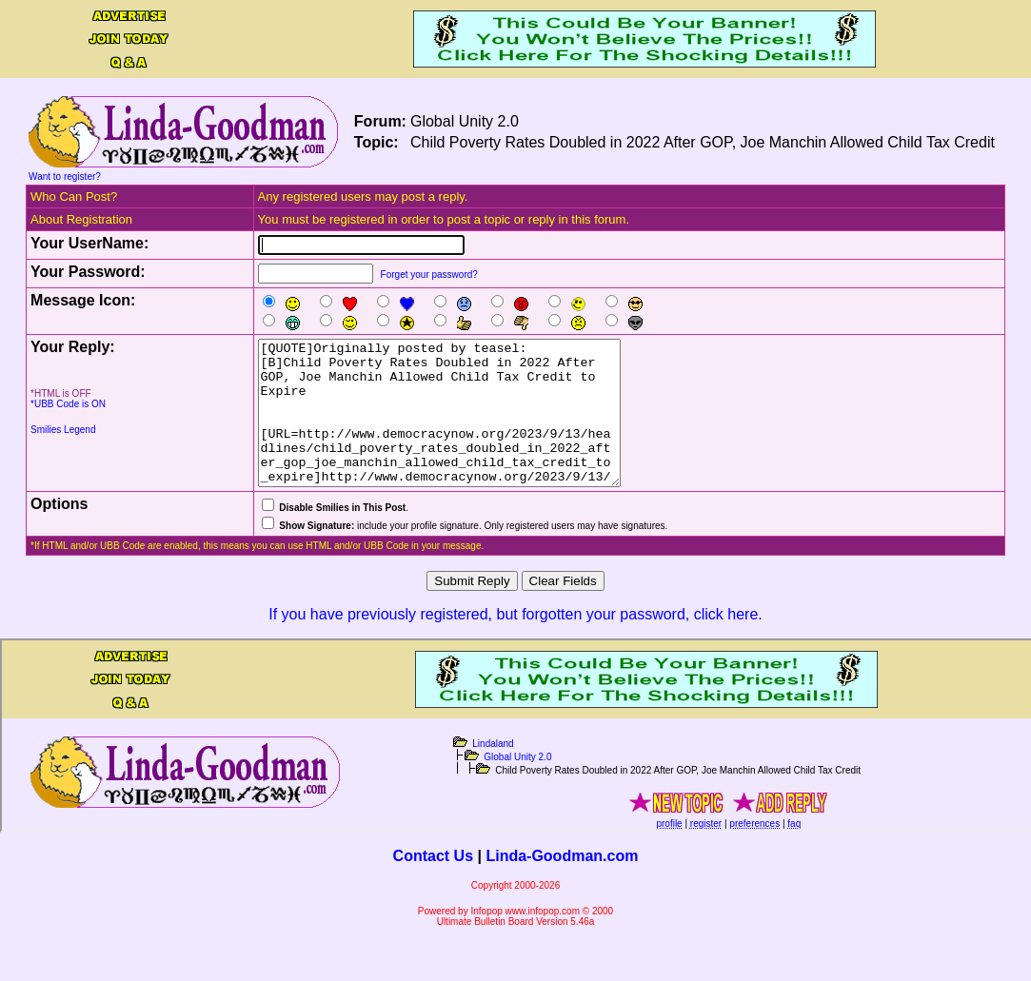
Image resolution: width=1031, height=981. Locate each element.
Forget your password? (429, 274)
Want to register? (65, 176)
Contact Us (433, 884)
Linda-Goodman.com (562, 884)
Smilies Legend (62, 429)
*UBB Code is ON (68, 404)
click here (726, 643)
